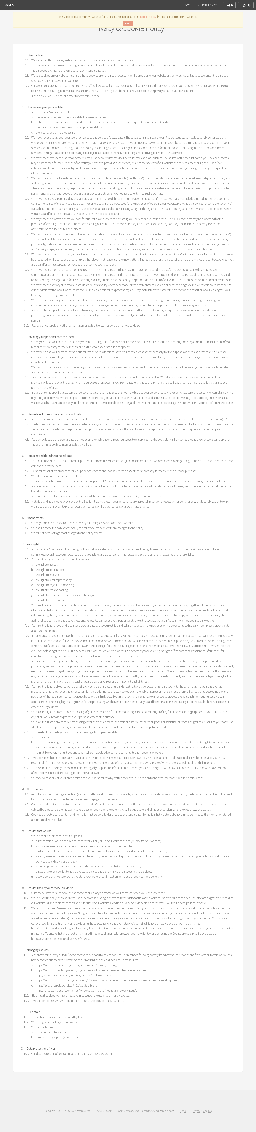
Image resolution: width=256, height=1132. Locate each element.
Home (187, 5)
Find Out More (209, 5)
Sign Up (245, 5)
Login (229, 5)
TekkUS (9, 5)
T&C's (183, 1110)
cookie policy (148, 17)
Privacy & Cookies (202, 1110)
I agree (128, 23)
